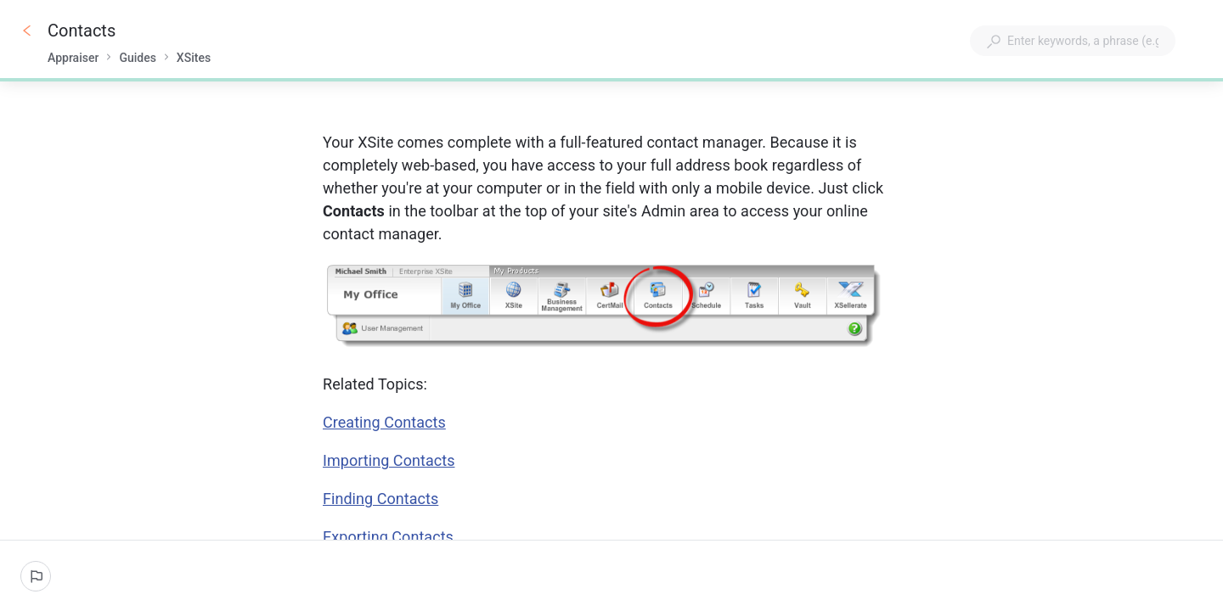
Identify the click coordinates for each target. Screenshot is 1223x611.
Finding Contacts (380, 498)
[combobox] (1072, 40)
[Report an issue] (35, 576)
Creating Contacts (384, 422)
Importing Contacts (388, 460)
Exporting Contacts (388, 537)
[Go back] (27, 30)
